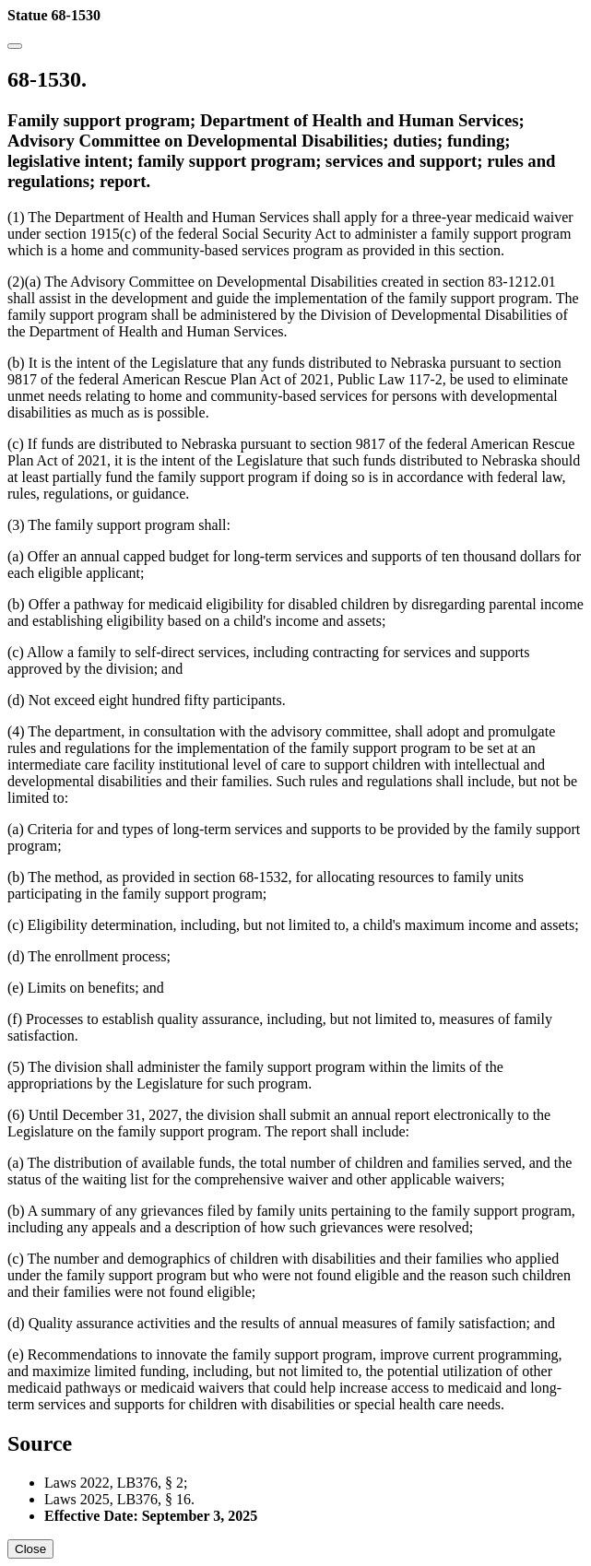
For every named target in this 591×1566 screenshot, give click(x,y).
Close (30, 1549)
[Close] (14, 46)
